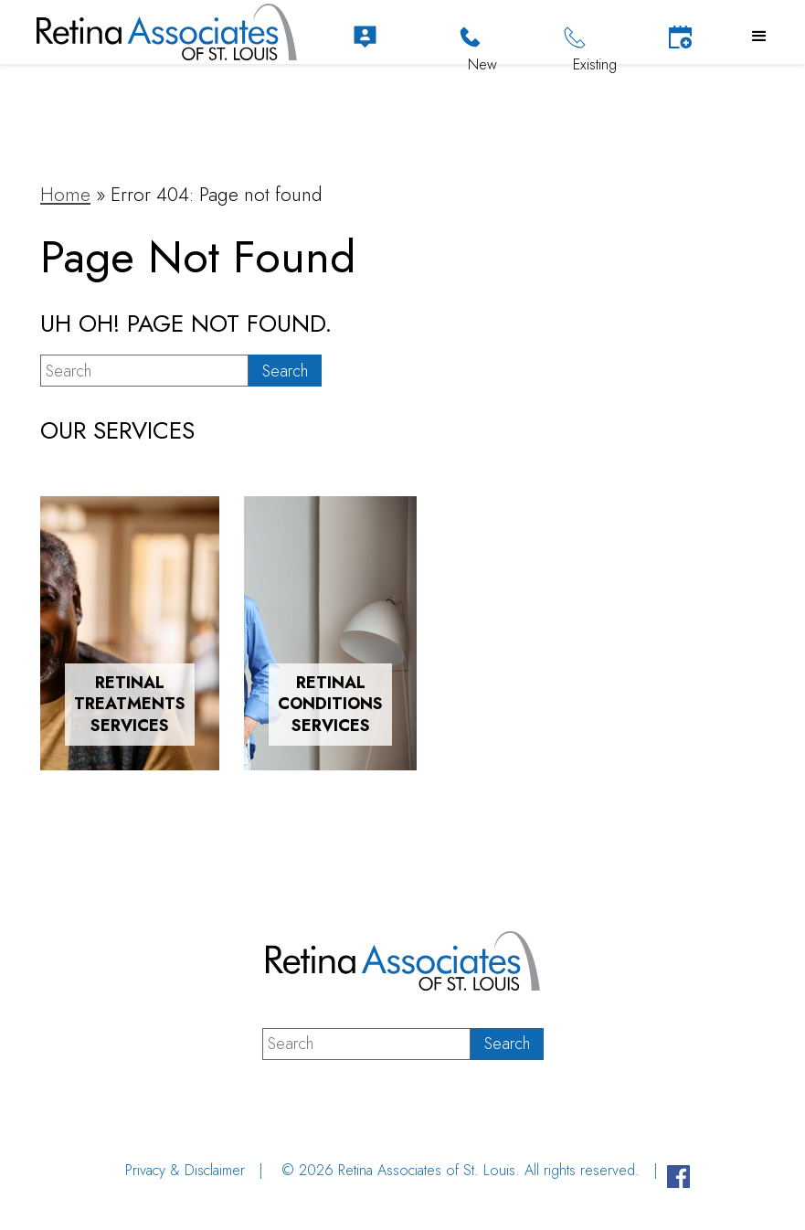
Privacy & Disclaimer (185, 1170)
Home (65, 194)
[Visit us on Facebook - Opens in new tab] (678, 1179)
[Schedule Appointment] (680, 37)
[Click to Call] (470, 37)
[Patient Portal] (365, 37)
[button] (759, 36)
